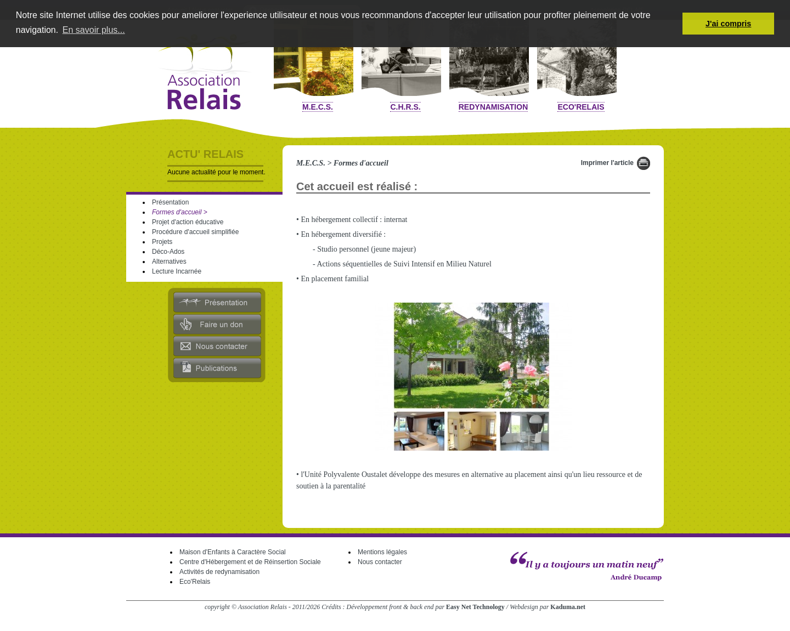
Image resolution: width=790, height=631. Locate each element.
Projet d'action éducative (187, 222)
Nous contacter (380, 562)
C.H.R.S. (405, 107)
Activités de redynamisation (219, 572)
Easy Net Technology (475, 607)
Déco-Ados (168, 251)
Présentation (170, 202)
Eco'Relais (580, 107)
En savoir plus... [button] (94, 30)
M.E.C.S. (317, 107)
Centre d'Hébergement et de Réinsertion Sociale (250, 562)
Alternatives (169, 261)
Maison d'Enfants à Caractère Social (232, 552)
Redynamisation (493, 107)
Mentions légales (382, 552)
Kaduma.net (567, 607)
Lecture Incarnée (176, 271)
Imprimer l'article (607, 163)
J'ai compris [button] (728, 23)
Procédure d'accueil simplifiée (195, 232)
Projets (162, 242)
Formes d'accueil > (179, 212)
